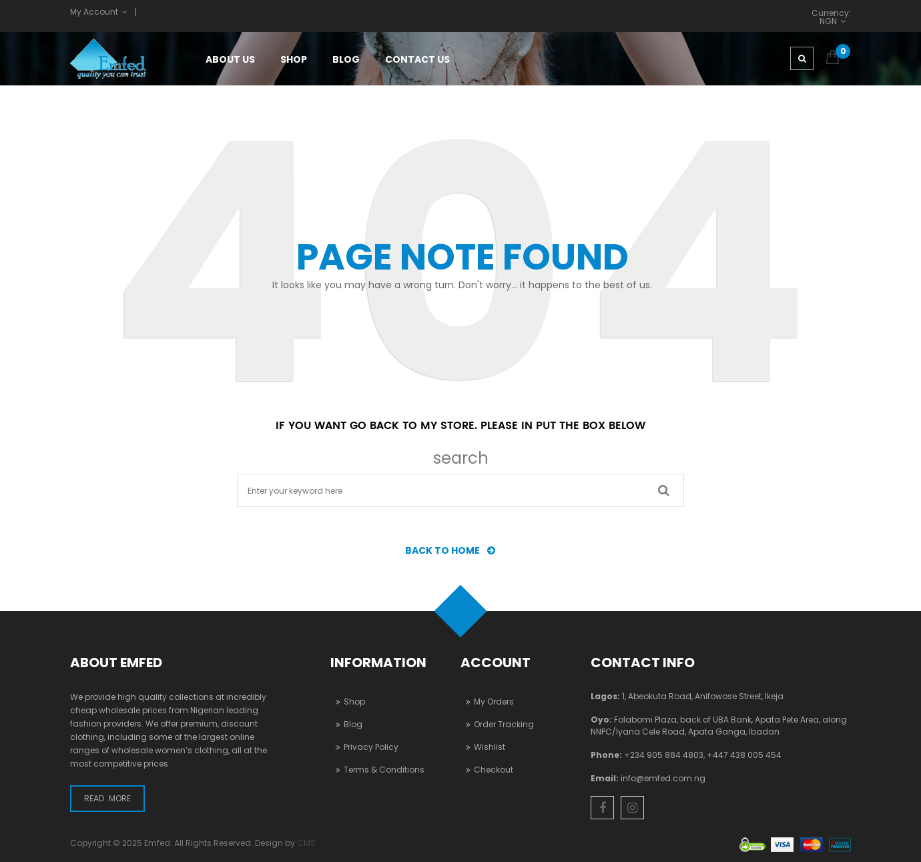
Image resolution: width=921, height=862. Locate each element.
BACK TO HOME (454, 550)
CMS (306, 843)
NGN (828, 20)
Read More (107, 798)
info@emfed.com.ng (663, 778)
